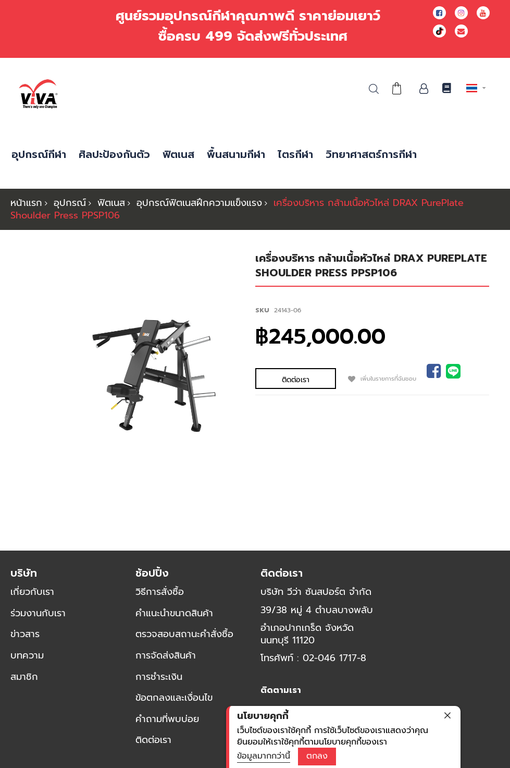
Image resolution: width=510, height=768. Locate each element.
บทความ (27, 655)
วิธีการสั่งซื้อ (159, 592)
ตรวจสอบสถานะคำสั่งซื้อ (184, 634)
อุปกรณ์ (70, 203)
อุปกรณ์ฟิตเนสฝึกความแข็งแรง (199, 203)
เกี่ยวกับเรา (32, 592)
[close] (447, 715)
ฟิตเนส (111, 203)
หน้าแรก (26, 203)
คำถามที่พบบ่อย (167, 719)
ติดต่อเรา (153, 740)
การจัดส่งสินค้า (165, 655)
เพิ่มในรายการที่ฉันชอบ (344, 377)
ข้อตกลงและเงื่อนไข (174, 697)
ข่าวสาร (25, 634)
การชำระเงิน (158, 677)
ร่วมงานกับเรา (38, 613)
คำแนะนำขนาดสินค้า (174, 613)
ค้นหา (374, 89)
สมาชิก (24, 677)
